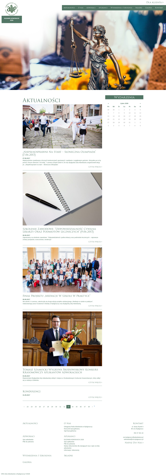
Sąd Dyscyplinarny (70, 431)
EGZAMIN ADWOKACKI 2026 (74, 439)
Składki (138, 7)
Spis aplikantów (69, 442)
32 (64, 407)
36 (81, 407)
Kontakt (159, 7)
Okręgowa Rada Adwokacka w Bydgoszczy (78, 426)
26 (40, 407)
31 (60, 407)
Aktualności (69, 7)
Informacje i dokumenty (71, 450)
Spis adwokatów (28, 439)
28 (48, 407)
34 (72, 407)
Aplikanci (103, 7)
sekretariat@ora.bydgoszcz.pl (133, 439)
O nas (80, 7)
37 (85, 407)
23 (27, 407)
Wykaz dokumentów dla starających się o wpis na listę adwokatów (82, 447)
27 (44, 407)
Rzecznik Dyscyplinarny (72, 429)
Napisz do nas (134, 442)
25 (36, 407)
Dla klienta (154, 2)
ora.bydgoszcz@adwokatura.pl (133, 437)
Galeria (148, 7)
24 (32, 407)
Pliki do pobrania (28, 442)
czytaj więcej (95, 166)
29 (52, 407)
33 (68, 407)
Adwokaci (90, 7)
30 (56, 407)
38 (89, 407)
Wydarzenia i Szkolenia (121, 7)
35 (76, 407)
